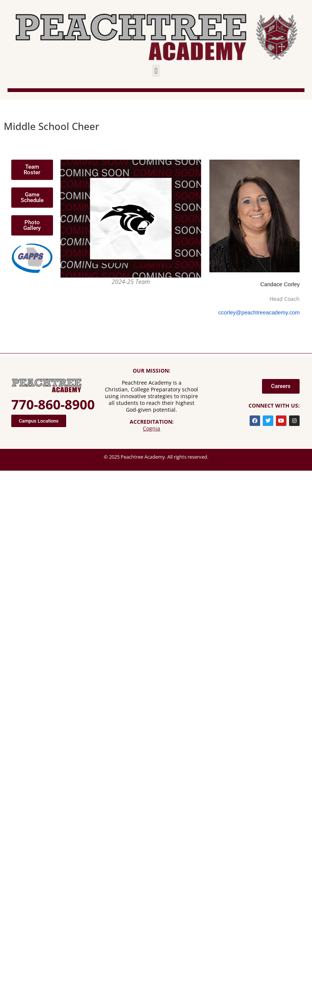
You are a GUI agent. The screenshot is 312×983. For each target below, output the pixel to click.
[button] (155, 71)
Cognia (151, 428)
